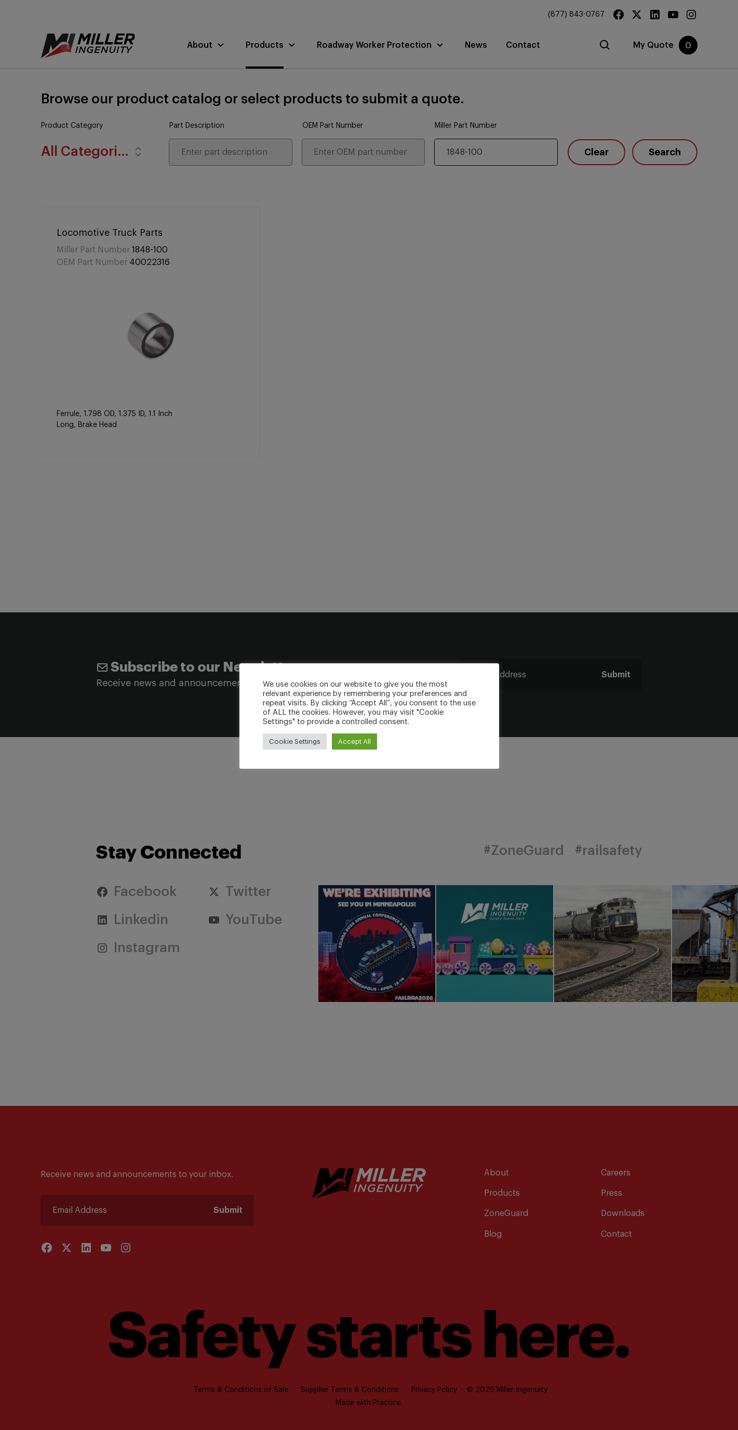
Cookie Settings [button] (294, 741)
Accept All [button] (354, 741)
